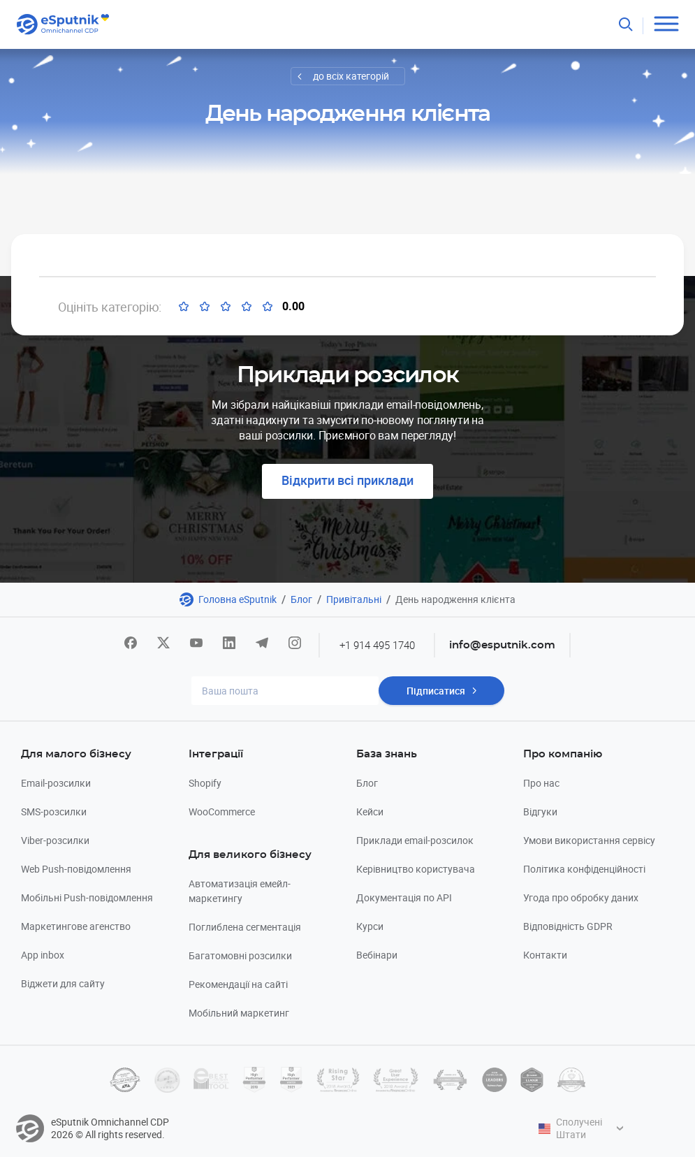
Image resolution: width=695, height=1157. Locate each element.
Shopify (205, 782)
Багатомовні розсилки (240, 955)
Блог (301, 599)
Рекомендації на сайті (238, 984)
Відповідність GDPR (568, 926)
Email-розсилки (56, 782)
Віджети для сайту (63, 983)
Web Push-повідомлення (76, 868)
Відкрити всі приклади (347, 480)
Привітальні (353, 599)
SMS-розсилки (54, 811)
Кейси (369, 811)
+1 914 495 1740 (377, 645)
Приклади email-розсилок (415, 840)
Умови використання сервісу (589, 840)
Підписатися (436, 690)
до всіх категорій (351, 75)
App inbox (42, 954)
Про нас (541, 782)
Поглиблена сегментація (245, 926)
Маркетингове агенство (76, 926)
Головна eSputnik (237, 599)
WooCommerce (222, 811)
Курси (369, 926)
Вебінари (376, 954)
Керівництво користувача (415, 868)
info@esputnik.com (502, 645)
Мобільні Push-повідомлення (87, 897)
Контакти (545, 954)
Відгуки (540, 811)
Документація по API (404, 897)
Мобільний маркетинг (239, 1012)
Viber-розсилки (55, 840)
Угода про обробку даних (580, 897)
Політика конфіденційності (584, 868)
